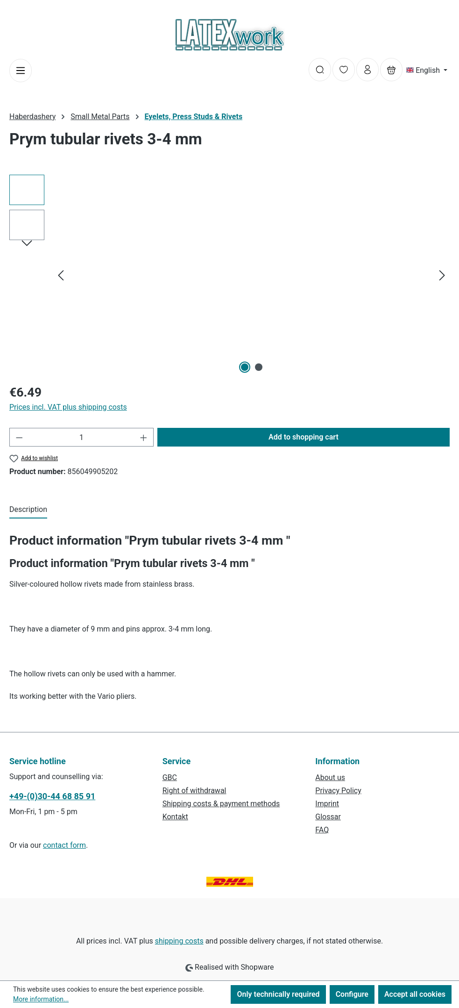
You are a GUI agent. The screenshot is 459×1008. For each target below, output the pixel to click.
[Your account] (367, 69)
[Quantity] (81, 437)
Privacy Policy (338, 790)
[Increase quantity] (144, 437)
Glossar (328, 816)
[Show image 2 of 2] (258, 367)
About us (330, 777)
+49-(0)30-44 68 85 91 (52, 796)
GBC (169, 777)
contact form (64, 845)
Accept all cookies (414, 994)
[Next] (442, 275)
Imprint (327, 803)
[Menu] (20, 70)
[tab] (28, 510)
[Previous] (61, 275)
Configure (352, 994)
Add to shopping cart (303, 437)
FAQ (322, 829)
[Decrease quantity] (19, 437)
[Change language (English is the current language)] (426, 70)
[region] (229, 275)
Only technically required (278, 994)
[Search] (320, 69)
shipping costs (179, 941)
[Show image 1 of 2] (244, 367)
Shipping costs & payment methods (221, 803)
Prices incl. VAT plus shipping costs (68, 407)
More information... (41, 999)
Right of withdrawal (194, 790)
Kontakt (175, 816)
